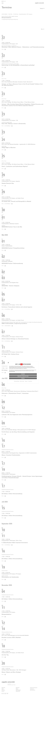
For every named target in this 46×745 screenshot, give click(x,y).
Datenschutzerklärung (12, 371)
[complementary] (8, 362)
